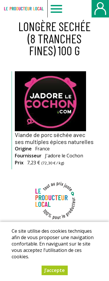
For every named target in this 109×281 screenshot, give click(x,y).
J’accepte (54, 270)
